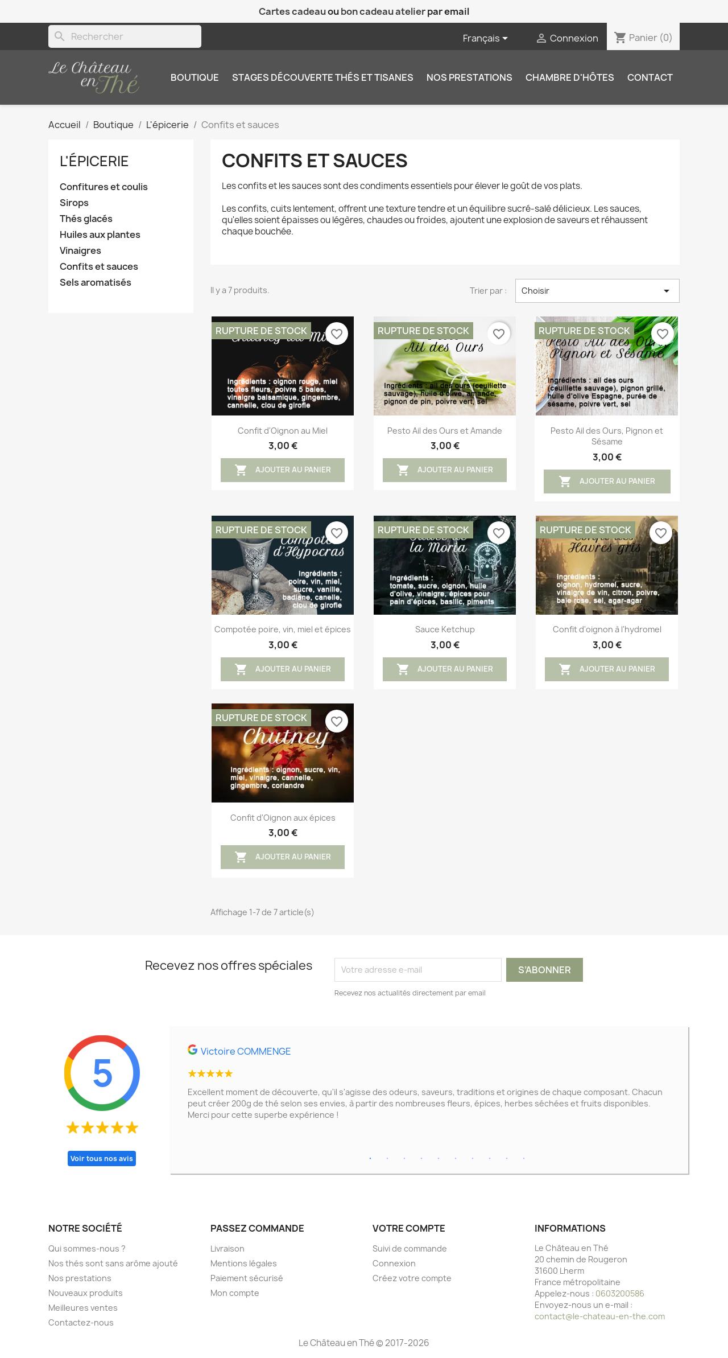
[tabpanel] (429, 1087)
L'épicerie (94, 161)
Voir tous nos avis (102, 1158)
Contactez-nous (81, 1322)
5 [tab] (438, 1158)
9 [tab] (506, 1158)
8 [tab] (489, 1158)
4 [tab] (421, 1158)
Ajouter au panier (282, 470)
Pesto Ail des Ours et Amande (444, 430)
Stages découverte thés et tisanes (322, 77)
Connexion (394, 1263)
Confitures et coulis (104, 187)
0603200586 (619, 1293)
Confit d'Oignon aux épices (283, 817)
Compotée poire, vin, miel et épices (282, 629)
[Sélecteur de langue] (487, 38)
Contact (650, 77)
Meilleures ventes (83, 1307)
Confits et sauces (99, 267)
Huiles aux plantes (100, 235)
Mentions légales (243, 1263)
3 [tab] (404, 1158)
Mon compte (234, 1292)
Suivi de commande (410, 1248)
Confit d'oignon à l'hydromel (607, 629)
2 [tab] (387, 1158)
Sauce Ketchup (445, 629)
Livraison (227, 1248)
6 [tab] (455, 1158)
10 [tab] (524, 1158)
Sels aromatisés (95, 283)
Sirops (74, 203)
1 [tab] (370, 1158)
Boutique (195, 77)
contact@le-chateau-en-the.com (600, 1316)
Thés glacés (86, 219)
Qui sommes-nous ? (87, 1248)
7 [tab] (472, 1158)
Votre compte (409, 1228)
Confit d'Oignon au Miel (283, 430)
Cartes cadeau (292, 11)
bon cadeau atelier (383, 11)
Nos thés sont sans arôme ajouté (113, 1263)
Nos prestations (469, 77)
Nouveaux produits (85, 1292)
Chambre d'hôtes (570, 77)
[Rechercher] (124, 36)
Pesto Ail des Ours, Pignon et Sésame (607, 436)
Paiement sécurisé (246, 1278)
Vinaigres (80, 251)
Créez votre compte (412, 1278)
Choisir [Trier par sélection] (597, 291)
